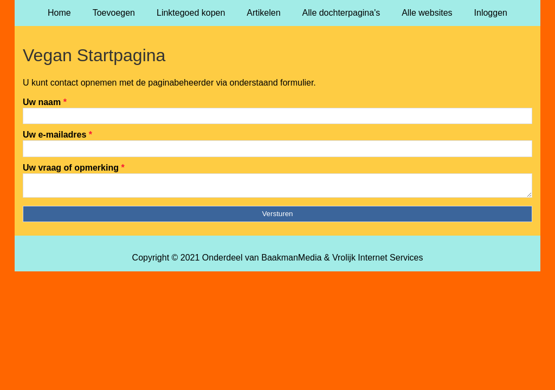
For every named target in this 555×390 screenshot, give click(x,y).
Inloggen (490, 12)
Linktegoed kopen (191, 12)
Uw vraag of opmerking (74, 167)
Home (59, 12)
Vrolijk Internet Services (377, 260)
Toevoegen (114, 12)
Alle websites (427, 12)
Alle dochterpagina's (341, 12)
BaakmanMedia (291, 260)
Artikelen (263, 12)
